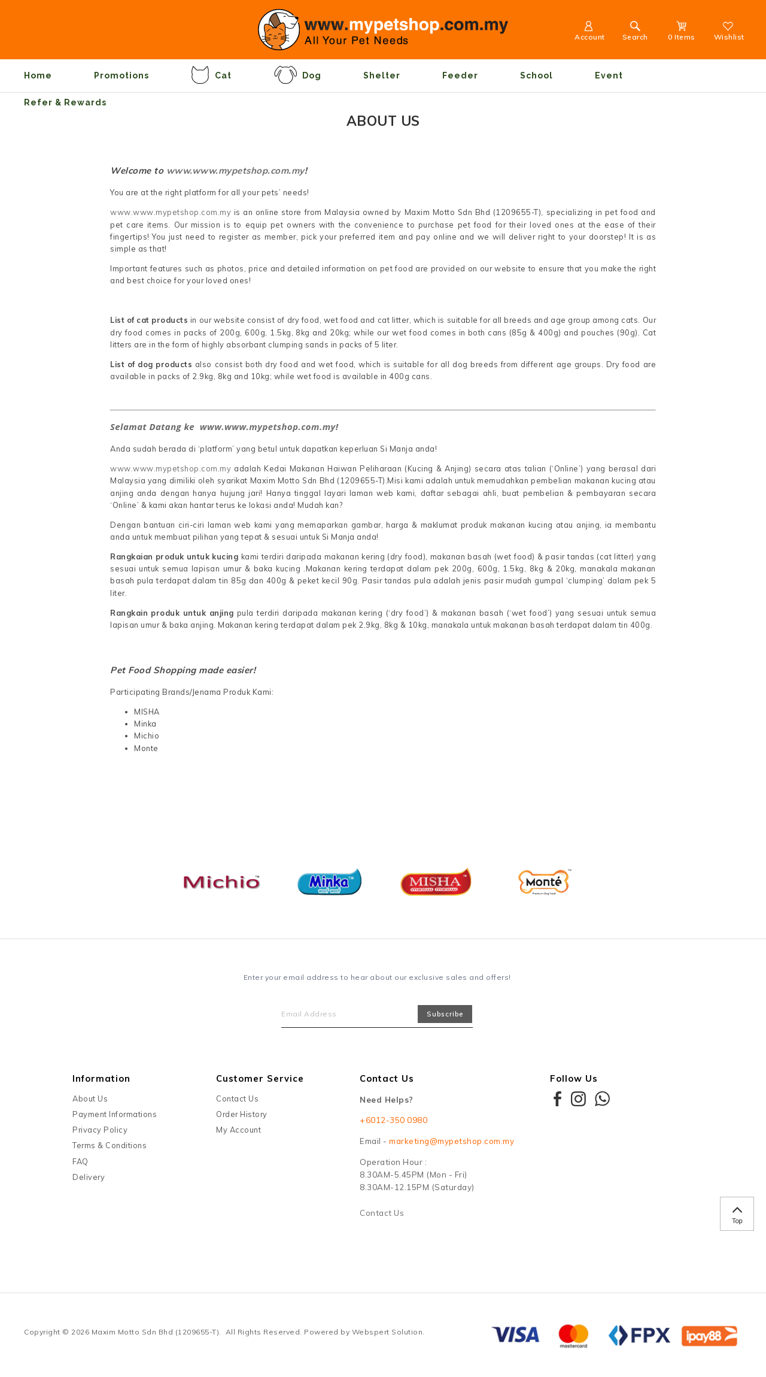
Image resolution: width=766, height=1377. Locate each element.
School (536, 75)
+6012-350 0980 (393, 1120)
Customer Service (260, 1078)
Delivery (88, 1177)
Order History (242, 1114)
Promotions (121, 75)
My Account (238, 1129)
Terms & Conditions (109, 1145)
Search (635, 32)
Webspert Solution (387, 1331)
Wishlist (729, 32)
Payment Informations (114, 1114)
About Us (90, 1098)
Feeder (460, 75)
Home (38, 75)
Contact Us (237, 1098)
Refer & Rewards (65, 102)
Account (589, 32)
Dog (297, 74)
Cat (211, 74)
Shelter (381, 75)
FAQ (80, 1161)
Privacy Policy (99, 1129)
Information (101, 1078)
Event (609, 75)
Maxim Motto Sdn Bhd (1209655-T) (156, 1331)
